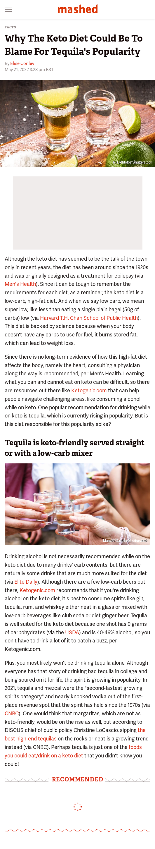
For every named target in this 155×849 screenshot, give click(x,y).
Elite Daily (25, 581)
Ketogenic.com (89, 390)
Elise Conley (22, 63)
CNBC (12, 713)
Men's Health (20, 284)
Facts (10, 27)
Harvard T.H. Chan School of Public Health (89, 317)
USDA (72, 632)
